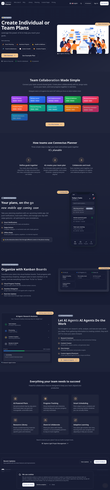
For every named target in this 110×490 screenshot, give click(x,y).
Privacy (76, 475)
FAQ (62, 475)
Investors (94, 475)
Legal (87, 475)
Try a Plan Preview (55, 124)
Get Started (104, 3)
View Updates (86, 462)
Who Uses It (17, 2)
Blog (43, 475)
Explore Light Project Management (55, 443)
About (37, 475)
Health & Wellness (38, 44)
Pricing (54, 2)
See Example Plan (28, 56)
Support (69, 475)
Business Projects (23, 44)
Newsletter (50, 475)
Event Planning (8, 44)
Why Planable (30, 475)
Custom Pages (46, 2)
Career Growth (25, 49)
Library (31, 2)
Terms (81, 475)
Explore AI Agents (70, 360)
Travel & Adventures (9, 49)
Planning (37, 2)
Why (24, 2)
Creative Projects (39, 49)
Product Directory (104, 475)
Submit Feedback (100, 462)
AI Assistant (88, 3)
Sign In (96, 3)
